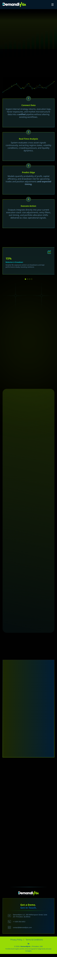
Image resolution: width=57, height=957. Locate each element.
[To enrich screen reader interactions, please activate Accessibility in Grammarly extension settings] (28, 794)
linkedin (28, 943)
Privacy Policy (16, 939)
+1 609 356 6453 (16, 922)
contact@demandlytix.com (20, 927)
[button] (25, 279)
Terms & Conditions (34, 939)
